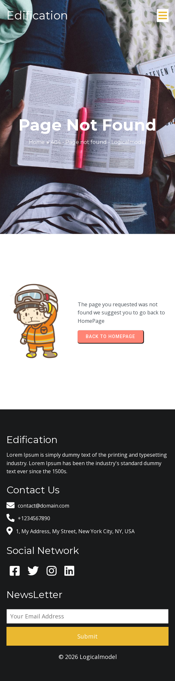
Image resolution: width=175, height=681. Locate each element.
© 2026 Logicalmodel (88, 657)
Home (37, 142)
